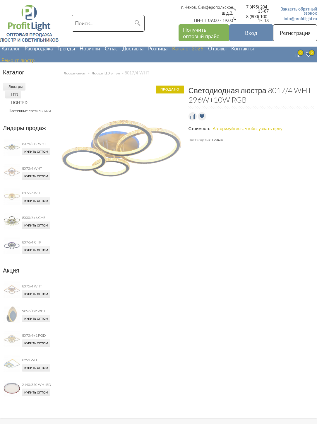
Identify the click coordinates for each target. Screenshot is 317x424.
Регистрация (295, 33)
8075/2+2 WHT (34, 144)
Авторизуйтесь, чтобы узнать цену (248, 128)
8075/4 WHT (32, 168)
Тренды (66, 48)
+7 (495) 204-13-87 (256, 9)
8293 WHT (30, 360)
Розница (157, 48)
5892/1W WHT (34, 311)
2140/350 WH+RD (36, 384)
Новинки (90, 48)
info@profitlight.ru (300, 19)
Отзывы (217, 48)
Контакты (242, 48)
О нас (111, 48)
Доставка (132, 48)
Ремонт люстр (18, 60)
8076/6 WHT (32, 193)
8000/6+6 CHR (33, 217)
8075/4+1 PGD (34, 335)
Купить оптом (36, 151)
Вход (251, 33)
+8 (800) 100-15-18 (256, 19)
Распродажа (39, 48)
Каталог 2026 (187, 48)
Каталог (10, 48)
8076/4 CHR (31, 242)
